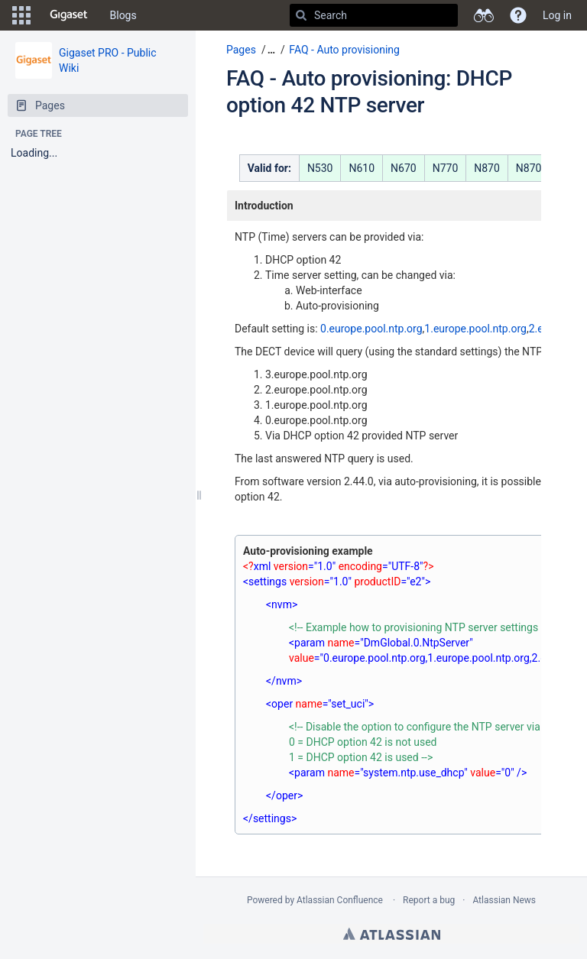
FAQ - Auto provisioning (344, 50)
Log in (557, 15)
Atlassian (391, 934)
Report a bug (429, 900)
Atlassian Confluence (340, 900)
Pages (241, 50)
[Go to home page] (68, 15)
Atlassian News (504, 900)
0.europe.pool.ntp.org (371, 328)
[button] (21, 15)
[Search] (301, 15)
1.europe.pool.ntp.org (475, 328)
